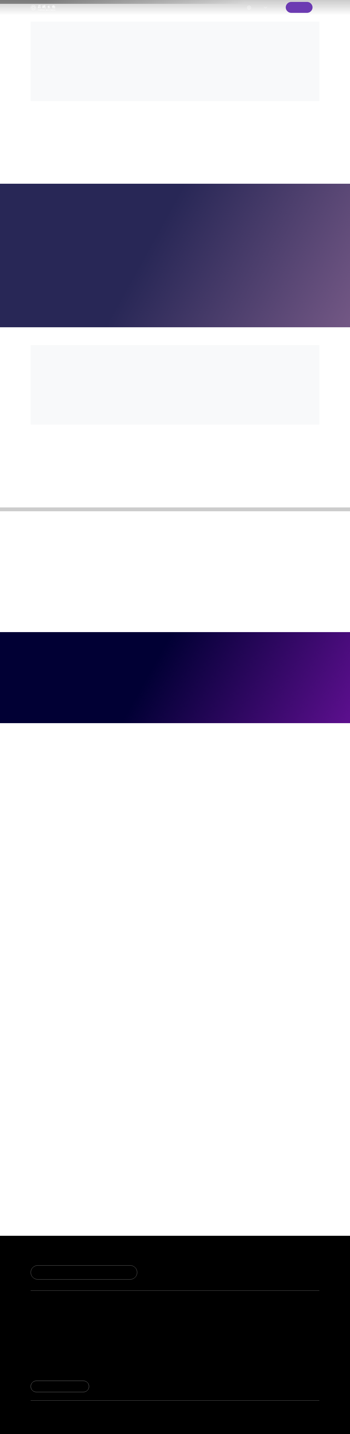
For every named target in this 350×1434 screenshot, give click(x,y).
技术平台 (39, 1328)
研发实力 (39, 1318)
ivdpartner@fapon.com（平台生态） (268, 1417)
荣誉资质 (39, 1348)
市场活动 (310, 1338)
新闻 (306, 1318)
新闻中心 (193, 7)
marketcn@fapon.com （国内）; (163, 1417)
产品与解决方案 (106, 7)
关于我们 (167, 7)
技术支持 (177, 1318)
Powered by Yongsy (163, 1423)
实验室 (37, 1338)
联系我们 (177, 1338)
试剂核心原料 (108, 1318)
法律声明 (293, 1423)
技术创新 (75, 7)
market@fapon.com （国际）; (214, 1417)
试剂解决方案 (108, 1328)
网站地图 (312, 1423)
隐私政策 (274, 1423)
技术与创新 (41, 1306)
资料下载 (177, 1328)
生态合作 (104, 1348)
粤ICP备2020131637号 (115, 1423)
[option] (175, 85)
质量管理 (241, 1328)
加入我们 (241, 1358)
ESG (237, 1348)
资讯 (306, 1328)
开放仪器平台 (108, 1338)
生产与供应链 (246, 1338)
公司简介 (241, 1318)
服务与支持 (140, 7)
